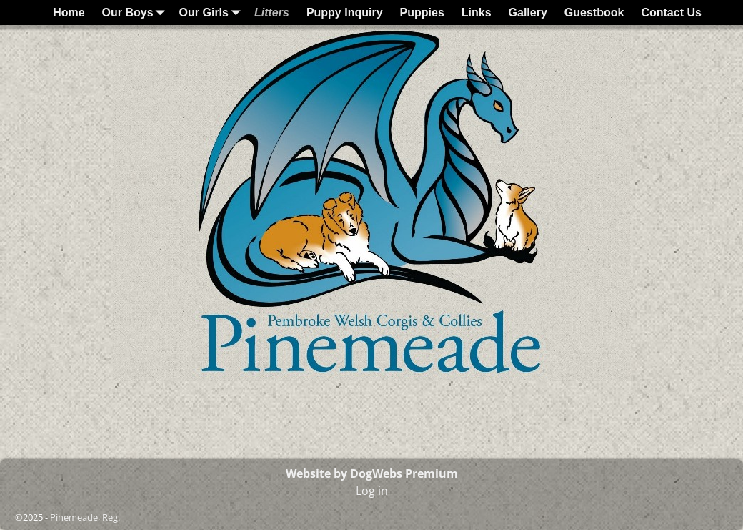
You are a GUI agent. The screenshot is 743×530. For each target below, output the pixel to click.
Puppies (422, 12)
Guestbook (594, 12)
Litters (271, 12)
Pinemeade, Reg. (85, 517)
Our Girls (212, 12)
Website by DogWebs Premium (372, 473)
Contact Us (671, 12)
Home (68, 12)
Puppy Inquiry (344, 12)
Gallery (528, 12)
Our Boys (136, 12)
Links (477, 12)
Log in (372, 491)
